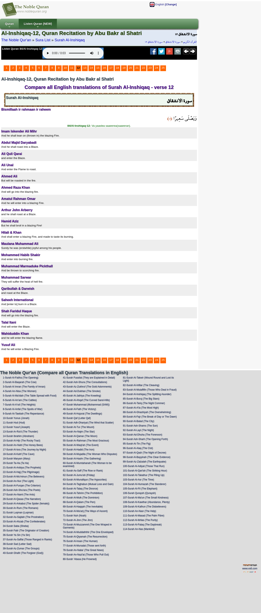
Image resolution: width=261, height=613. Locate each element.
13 (84, 67)
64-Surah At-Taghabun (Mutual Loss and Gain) (88, 484)
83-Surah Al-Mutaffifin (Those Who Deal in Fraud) (150, 389)
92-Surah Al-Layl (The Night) (138, 430)
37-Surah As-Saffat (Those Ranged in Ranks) (27, 539)
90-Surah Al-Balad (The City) (138, 421)
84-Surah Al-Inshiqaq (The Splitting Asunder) (147, 394)
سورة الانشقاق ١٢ (154, 42)
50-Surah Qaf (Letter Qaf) (77, 418)
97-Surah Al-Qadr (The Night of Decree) (144, 452)
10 (65, 67)
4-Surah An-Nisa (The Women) (19, 391)
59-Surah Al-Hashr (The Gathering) (82, 458)
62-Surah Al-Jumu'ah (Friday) (79, 475)
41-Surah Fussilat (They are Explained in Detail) (89, 377)
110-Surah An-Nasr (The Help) (139, 511)
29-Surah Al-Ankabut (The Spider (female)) (26, 503)
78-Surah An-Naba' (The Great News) (83, 550)
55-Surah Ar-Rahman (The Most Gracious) (86, 440)
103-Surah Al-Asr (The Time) (138, 479)
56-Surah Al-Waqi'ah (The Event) (80, 445)
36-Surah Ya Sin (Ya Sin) (16, 535)
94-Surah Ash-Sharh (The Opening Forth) (145, 439)
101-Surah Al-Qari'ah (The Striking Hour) (145, 470)
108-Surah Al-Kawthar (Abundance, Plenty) (146, 502)
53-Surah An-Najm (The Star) (79, 431)
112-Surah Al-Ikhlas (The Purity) (140, 520)
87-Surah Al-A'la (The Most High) (141, 407)
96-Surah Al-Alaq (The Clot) (138, 448)
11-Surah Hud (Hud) (14, 422)
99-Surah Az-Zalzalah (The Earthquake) (144, 461)
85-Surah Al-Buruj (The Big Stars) (141, 398)
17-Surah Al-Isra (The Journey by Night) (24, 449)
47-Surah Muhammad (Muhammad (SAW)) (86, 404)
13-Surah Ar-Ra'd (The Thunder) (20, 431)
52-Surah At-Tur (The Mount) (78, 427)
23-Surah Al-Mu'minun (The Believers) (23, 476)
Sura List (42, 40)
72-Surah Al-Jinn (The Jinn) (78, 520)
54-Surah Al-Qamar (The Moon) (80, 436)
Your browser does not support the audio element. (73, 53)
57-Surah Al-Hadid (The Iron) (78, 449)
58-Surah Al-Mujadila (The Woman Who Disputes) (90, 454)
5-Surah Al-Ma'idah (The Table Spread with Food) (29, 395)
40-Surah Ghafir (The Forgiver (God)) (23, 552)
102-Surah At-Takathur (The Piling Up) (143, 475)
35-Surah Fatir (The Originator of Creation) (26, 530)
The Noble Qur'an (16, 40)
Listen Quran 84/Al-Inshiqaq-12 (22, 48)
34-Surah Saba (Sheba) (16, 526)
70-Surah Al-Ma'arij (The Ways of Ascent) (85, 511)
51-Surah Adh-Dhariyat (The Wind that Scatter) (88, 422)
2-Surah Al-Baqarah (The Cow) (19, 382)
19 (124, 67)
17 (111, 67)
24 (156, 67)
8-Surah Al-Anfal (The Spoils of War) (22, 409)
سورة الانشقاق (173, 42)
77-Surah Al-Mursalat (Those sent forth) (84, 545)
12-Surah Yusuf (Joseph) (16, 427)
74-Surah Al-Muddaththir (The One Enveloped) (88, 532)
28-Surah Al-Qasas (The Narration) (22, 499)
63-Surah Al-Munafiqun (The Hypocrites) (85, 479)
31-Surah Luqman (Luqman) (18, 512)
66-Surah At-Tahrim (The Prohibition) (83, 493)
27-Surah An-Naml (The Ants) (19, 494)
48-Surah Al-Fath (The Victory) (79, 409)
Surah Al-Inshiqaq (70, 40)
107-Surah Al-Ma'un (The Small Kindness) (146, 497)
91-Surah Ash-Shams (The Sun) (140, 425)
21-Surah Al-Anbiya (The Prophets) (22, 467)
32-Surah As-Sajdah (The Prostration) (23, 517)
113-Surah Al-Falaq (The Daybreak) (142, 524)
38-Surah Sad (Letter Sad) (17, 544)
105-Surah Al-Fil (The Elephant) (140, 488)
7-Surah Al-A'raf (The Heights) (19, 404)
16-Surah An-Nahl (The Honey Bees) (23, 445)
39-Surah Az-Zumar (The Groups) (21, 548)
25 (163, 67)
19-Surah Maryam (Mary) (16, 458)
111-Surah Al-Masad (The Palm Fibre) (143, 515)
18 (117, 67)
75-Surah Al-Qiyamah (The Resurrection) (85, 536)
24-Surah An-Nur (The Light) (18, 481)
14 (91, 67)
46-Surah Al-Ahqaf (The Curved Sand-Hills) (86, 400)
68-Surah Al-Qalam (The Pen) (79, 502)
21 (137, 67)
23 (150, 67)
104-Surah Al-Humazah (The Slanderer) (144, 484)
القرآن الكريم (190, 42)
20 (130, 67)
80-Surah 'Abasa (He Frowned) (80, 559)
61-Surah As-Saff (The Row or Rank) (83, 470)
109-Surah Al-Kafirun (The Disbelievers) (144, 506)
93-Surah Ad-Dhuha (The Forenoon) (142, 434)
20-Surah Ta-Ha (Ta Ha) (16, 463)
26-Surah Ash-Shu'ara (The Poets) (21, 490)
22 (143, 67)
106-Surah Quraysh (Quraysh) (139, 493)
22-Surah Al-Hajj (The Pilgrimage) (21, 472)
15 (98, 67)
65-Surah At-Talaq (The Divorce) (80, 488)
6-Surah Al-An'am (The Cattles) (20, 400)
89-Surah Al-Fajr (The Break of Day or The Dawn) (150, 416)
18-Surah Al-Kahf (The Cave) (18, 454)
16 (104, 67)
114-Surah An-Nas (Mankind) (139, 529)
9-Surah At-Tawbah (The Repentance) (23, 413)
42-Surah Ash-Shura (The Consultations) (85, 382)
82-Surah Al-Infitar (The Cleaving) (141, 385)
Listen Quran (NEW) (38, 25)
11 (71, 67)
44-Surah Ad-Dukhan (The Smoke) (82, 391)
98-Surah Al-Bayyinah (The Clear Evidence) (146, 457)
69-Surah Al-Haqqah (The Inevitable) (83, 506)
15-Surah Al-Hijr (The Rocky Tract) (21, 440)
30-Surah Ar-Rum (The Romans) (20, 508)
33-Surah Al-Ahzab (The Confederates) (24, 521)
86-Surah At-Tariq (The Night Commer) (144, 403)
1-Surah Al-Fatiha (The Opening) (20, 377)
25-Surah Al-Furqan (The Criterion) (22, 485)
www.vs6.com (249, 568)
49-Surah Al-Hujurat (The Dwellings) (82, 413)
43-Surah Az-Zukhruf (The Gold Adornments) (87, 386)
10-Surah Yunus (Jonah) (16, 418)
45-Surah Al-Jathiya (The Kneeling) (82, 395)
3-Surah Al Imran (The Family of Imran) (24, 386)
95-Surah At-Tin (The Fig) (137, 443)
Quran (9, 25)
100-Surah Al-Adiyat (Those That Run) (144, 466)
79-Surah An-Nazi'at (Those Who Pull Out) (86, 554)
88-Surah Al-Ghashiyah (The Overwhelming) (147, 412)
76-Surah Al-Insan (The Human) (80, 541)
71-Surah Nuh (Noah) (74, 515)
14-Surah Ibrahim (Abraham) (18, 436)
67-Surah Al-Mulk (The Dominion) (81, 497)
